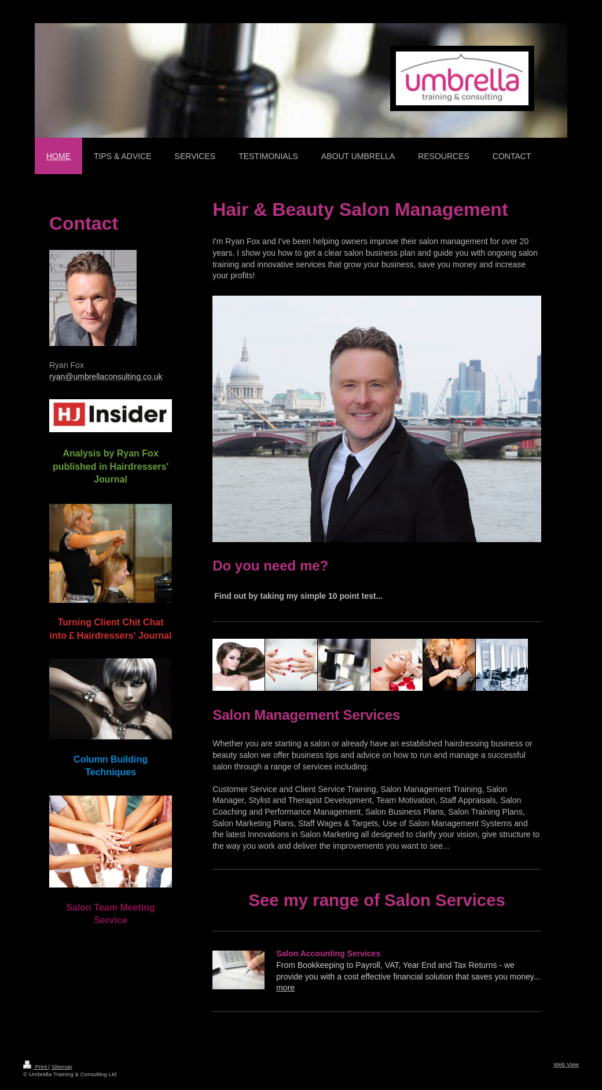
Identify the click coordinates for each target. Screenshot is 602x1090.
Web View (566, 1064)
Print (36, 1066)
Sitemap (62, 1066)
